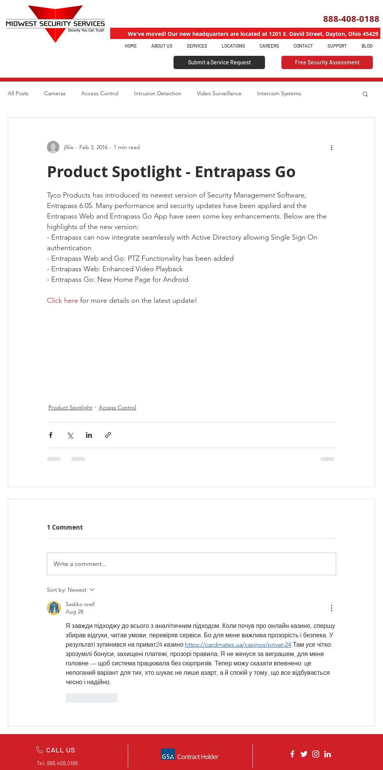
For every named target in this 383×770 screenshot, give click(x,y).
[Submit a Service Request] (219, 62)
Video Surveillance (219, 93)
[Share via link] (108, 435)
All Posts (18, 93)
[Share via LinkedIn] (89, 435)
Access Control (99, 93)
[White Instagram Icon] (315, 754)
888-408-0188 (351, 18)
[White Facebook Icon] (292, 754)
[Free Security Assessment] (327, 62)
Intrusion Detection (157, 93)
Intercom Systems (279, 93)
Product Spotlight (70, 407)
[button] (365, 94)
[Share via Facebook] (50, 435)
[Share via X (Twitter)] (69, 435)
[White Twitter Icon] (304, 754)
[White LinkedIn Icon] (327, 754)
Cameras (55, 93)
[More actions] (331, 147)
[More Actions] (331, 608)
